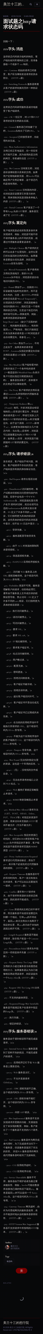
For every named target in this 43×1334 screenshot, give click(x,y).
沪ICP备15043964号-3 (22, 1330)
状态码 (5, 16)
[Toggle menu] (37, 4)
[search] (31, 4)
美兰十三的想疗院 (15, 4)
